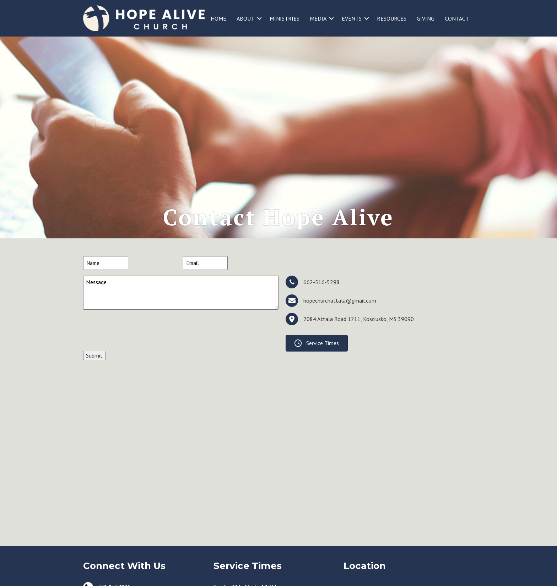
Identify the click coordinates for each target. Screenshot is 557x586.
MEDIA (318, 18)
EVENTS (352, 18)
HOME (218, 18)
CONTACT (457, 18)
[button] (259, 18)
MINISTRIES (284, 18)
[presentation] (137, 362)
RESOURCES (391, 18)
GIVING (425, 18)
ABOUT (245, 18)
